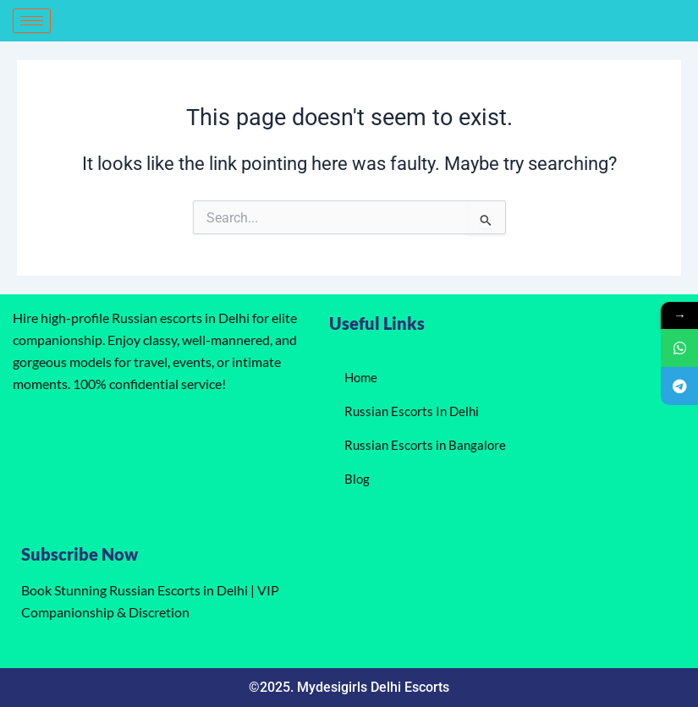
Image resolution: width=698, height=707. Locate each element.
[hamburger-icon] (32, 20)
